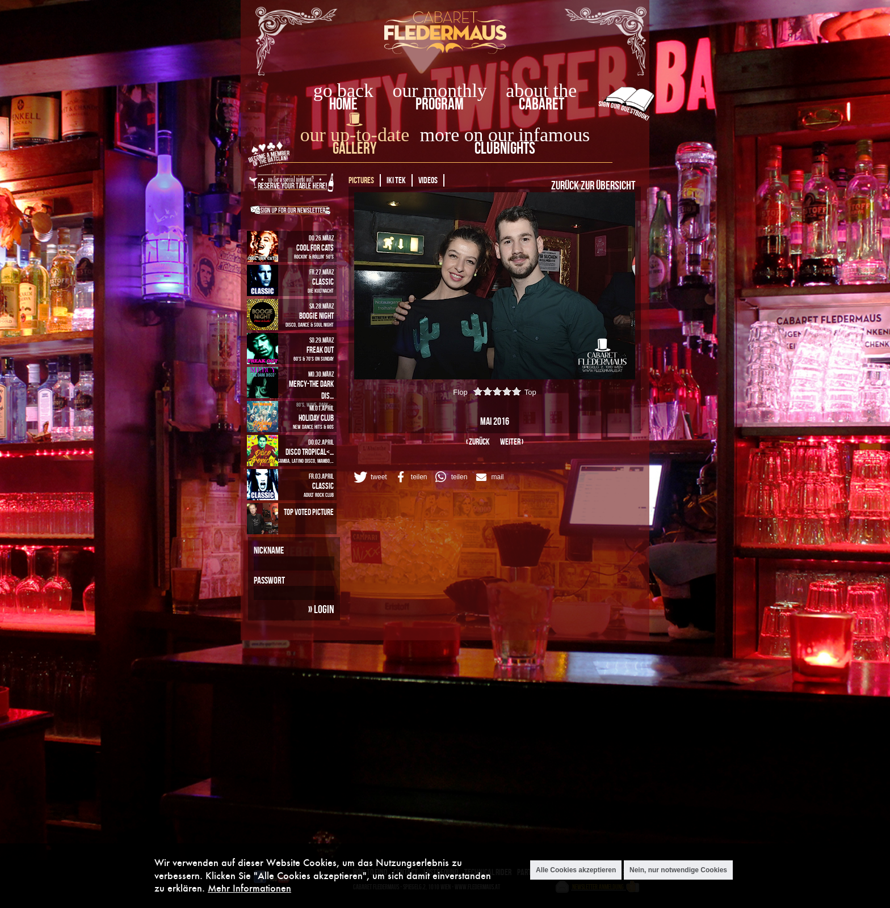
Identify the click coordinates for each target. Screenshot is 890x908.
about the (541, 90)
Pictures (361, 180)
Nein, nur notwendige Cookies (678, 870)
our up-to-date (354, 134)
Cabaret (541, 103)
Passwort (269, 580)
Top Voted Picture (309, 512)
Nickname (269, 550)
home (343, 103)
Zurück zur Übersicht (593, 185)
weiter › (511, 441)
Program (439, 103)
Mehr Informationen (249, 888)
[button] (369, 476)
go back (343, 90)
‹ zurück (478, 441)
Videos (428, 180)
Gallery (354, 148)
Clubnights (505, 148)
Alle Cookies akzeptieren (576, 870)
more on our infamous (505, 134)
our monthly (440, 90)
